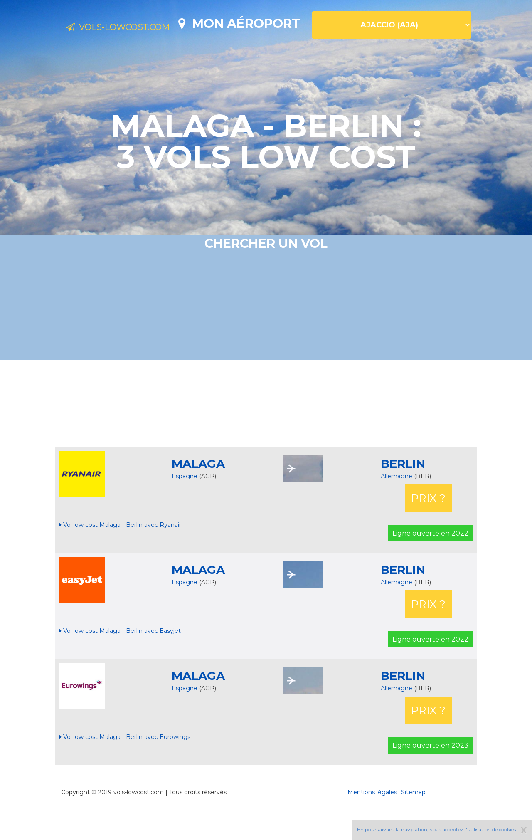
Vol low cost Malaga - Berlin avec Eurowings (124, 766)
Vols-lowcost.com (133, 28)
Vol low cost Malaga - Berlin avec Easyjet (120, 660)
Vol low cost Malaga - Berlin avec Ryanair (120, 554)
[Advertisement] (266, 432)
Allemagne (397, 505)
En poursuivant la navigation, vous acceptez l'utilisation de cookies (436, 829)
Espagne (184, 505)
